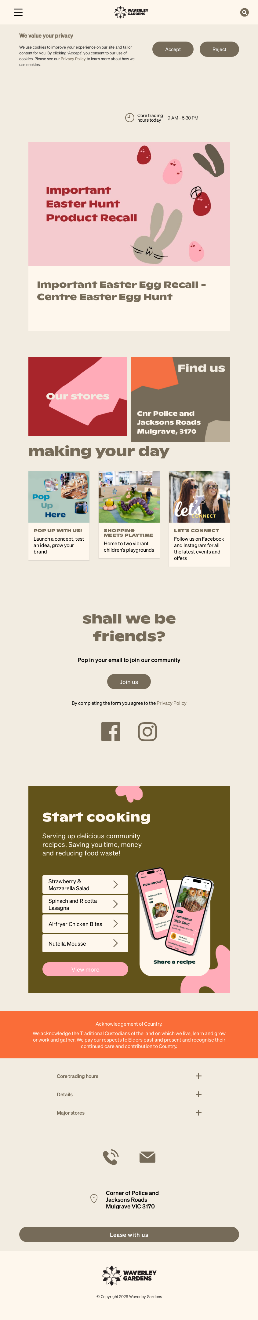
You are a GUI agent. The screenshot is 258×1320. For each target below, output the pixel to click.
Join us (129, 681)
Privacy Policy (73, 58)
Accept (173, 49)
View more (85, 969)
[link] (131, 11)
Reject (219, 49)
